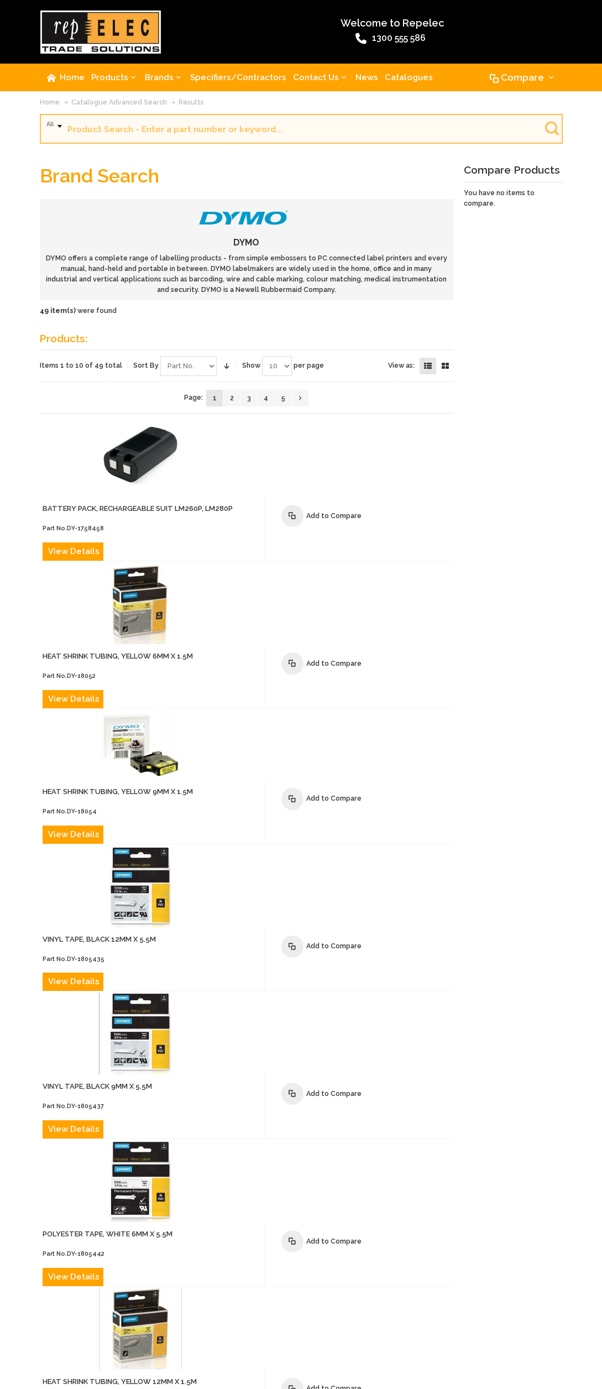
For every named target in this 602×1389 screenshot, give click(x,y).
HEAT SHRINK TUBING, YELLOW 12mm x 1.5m (259, 917)
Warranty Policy (442, 1307)
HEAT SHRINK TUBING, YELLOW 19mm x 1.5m (259, 1000)
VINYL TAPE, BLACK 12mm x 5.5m (238, 666)
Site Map (57, 1327)
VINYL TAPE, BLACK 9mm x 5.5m (236, 750)
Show (251, 368)
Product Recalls (218, 1307)
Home (50, 105)
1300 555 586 (275, 40)
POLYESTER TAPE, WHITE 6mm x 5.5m (247, 833)
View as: (401, 368)
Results (191, 104)
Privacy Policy (500, 1307)
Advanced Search (156, 1307)
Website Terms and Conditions (358, 1307)
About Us (59, 1307)
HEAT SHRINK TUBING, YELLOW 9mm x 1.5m (257, 595)
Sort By (146, 368)
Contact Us (100, 1307)
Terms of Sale (276, 1307)
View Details (213, 484)
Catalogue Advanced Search (119, 105)
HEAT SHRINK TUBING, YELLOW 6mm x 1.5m (257, 512)
